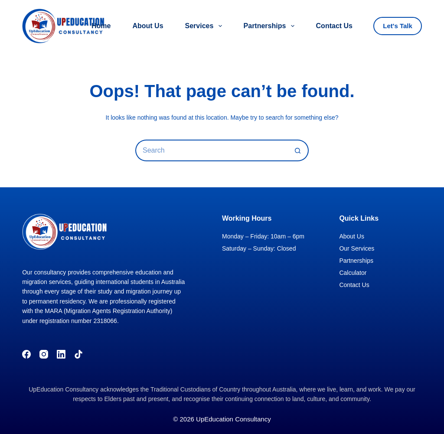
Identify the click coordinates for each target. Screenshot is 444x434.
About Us (147, 25)
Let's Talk (397, 25)
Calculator (352, 272)
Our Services (356, 248)
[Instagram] (43, 354)
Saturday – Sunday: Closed (259, 248)
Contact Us (334, 25)
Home (101, 25)
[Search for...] (211, 150)
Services (205, 26)
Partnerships (271, 26)
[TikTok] (78, 354)
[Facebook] (26, 354)
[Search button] (298, 150)
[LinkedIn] (61, 354)
